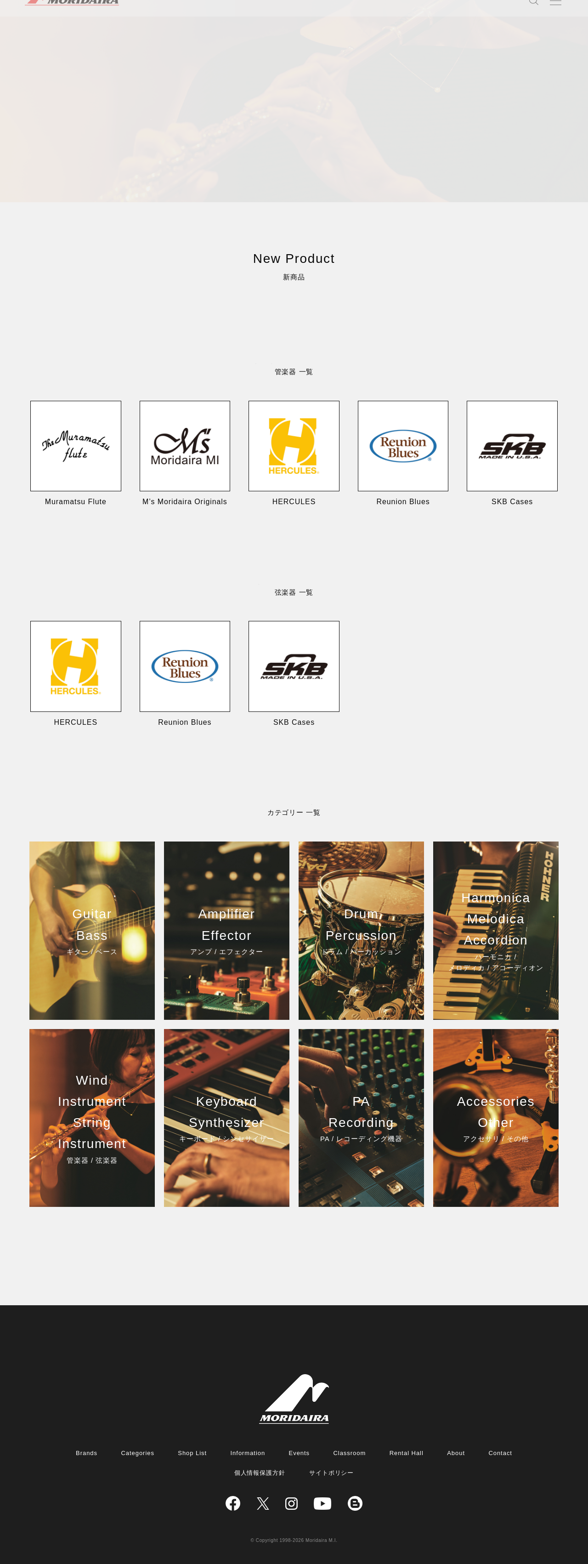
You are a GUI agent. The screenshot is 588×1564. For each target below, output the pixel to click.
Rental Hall (407, 1453)
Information (248, 1453)
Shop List (192, 1453)
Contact (500, 1453)
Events (299, 1453)
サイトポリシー (331, 1472)
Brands (86, 1453)
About (456, 1453)
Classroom (349, 1453)
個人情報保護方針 (260, 1472)
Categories (137, 1453)
